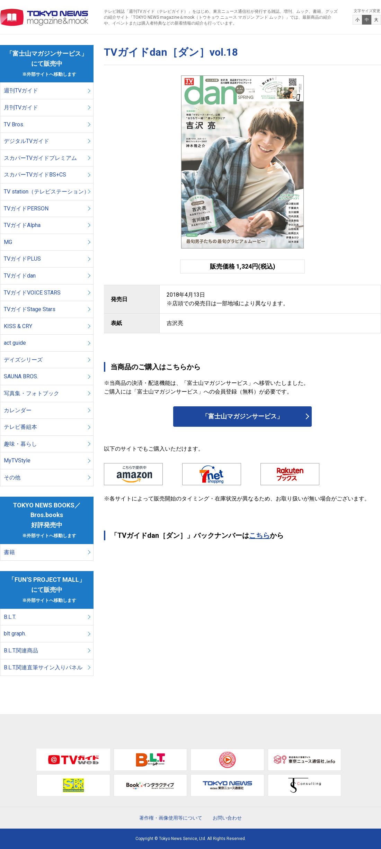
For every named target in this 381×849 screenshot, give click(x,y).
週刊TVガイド (21, 90)
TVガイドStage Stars (29, 309)
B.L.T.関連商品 (21, 650)
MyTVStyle (17, 460)
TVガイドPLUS (22, 258)
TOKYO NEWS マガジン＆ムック (44, 17)
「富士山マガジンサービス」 (242, 416)
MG (8, 242)
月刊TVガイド (21, 107)
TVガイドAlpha (22, 225)
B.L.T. (10, 617)
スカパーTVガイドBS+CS (35, 174)
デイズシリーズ (23, 359)
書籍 (9, 552)
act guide (15, 343)
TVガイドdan (20, 275)
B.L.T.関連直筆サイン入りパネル (43, 667)
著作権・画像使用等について (170, 818)
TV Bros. (14, 124)
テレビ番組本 (20, 427)
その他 (12, 477)
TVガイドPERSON (26, 208)
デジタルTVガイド (26, 141)
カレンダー (18, 410)
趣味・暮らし (20, 444)
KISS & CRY (18, 326)
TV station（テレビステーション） (46, 191)
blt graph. (15, 633)
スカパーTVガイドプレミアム (40, 158)
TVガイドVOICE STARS (32, 292)
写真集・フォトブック (31, 393)
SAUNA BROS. (21, 376)
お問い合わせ (227, 818)
